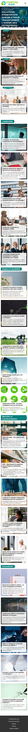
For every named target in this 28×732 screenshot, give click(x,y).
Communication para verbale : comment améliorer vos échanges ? (13, 199)
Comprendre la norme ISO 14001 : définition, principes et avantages (13, 347)
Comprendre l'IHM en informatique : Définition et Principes (13, 614)
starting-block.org (14, 719)
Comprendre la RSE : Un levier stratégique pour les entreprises (12, 404)
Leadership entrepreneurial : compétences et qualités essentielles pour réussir (11, 256)
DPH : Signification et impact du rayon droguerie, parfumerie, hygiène (12, 466)
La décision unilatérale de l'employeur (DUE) (10, 228)
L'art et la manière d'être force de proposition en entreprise (12, 77)
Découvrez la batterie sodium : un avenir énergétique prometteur (13, 585)
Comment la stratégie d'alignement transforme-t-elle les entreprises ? (13, 498)
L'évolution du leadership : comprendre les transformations (12, 140)
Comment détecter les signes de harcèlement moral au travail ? (12, 169)
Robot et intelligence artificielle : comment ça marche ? (12, 644)
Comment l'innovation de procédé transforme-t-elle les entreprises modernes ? (13, 701)
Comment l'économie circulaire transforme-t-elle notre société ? (12, 288)
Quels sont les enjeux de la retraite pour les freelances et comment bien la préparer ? (13, 553)
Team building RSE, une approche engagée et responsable (13, 48)
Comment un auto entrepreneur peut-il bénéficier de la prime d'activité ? (12, 524)
